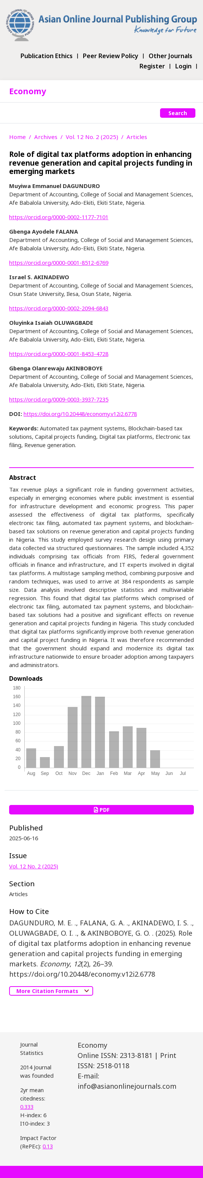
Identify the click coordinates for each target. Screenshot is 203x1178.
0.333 (26, 1106)
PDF (101, 809)
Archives (45, 137)
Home (17, 137)
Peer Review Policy (110, 56)
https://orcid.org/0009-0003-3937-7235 (58, 399)
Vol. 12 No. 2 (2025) (92, 137)
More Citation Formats (48, 991)
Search (177, 113)
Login (183, 66)
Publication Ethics (47, 56)
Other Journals (170, 56)
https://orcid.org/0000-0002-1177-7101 (58, 217)
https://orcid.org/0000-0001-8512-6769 (58, 262)
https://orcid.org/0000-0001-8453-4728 (58, 353)
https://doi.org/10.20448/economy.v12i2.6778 (80, 413)
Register (152, 66)
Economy (27, 90)
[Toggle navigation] (13, 113)
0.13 (48, 1146)
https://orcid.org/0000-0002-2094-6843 (58, 308)
